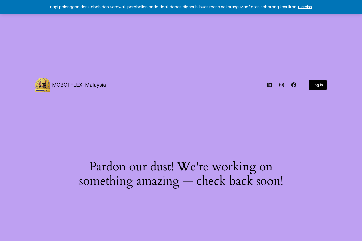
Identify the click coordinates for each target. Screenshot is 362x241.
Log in (318, 85)
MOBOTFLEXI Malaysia (79, 85)
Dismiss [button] (305, 6)
